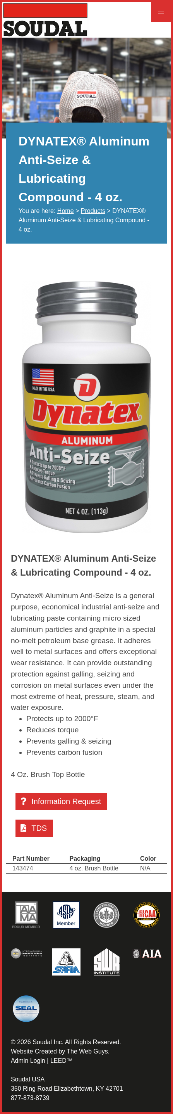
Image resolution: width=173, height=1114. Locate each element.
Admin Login (28, 1060)
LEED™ (61, 1060)
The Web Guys (87, 1051)
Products (93, 211)
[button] (161, 12)
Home (65, 211)
